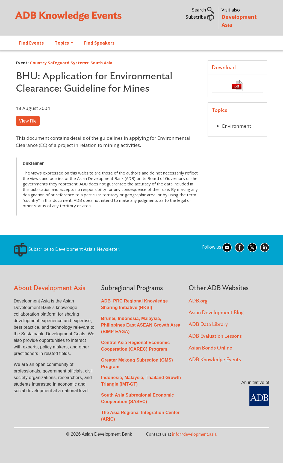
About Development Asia (50, 288)
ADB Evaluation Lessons (215, 336)
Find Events (31, 43)
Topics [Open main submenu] (62, 43)
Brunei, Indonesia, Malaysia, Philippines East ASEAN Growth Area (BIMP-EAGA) (140, 325)
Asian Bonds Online (210, 348)
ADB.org (197, 301)
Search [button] (203, 10)
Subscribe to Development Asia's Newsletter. (67, 249)
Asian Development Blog (215, 312)
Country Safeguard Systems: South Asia (71, 62)
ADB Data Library (208, 324)
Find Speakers (99, 43)
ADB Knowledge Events (214, 359)
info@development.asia (194, 434)
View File (28, 121)
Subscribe (200, 17)
